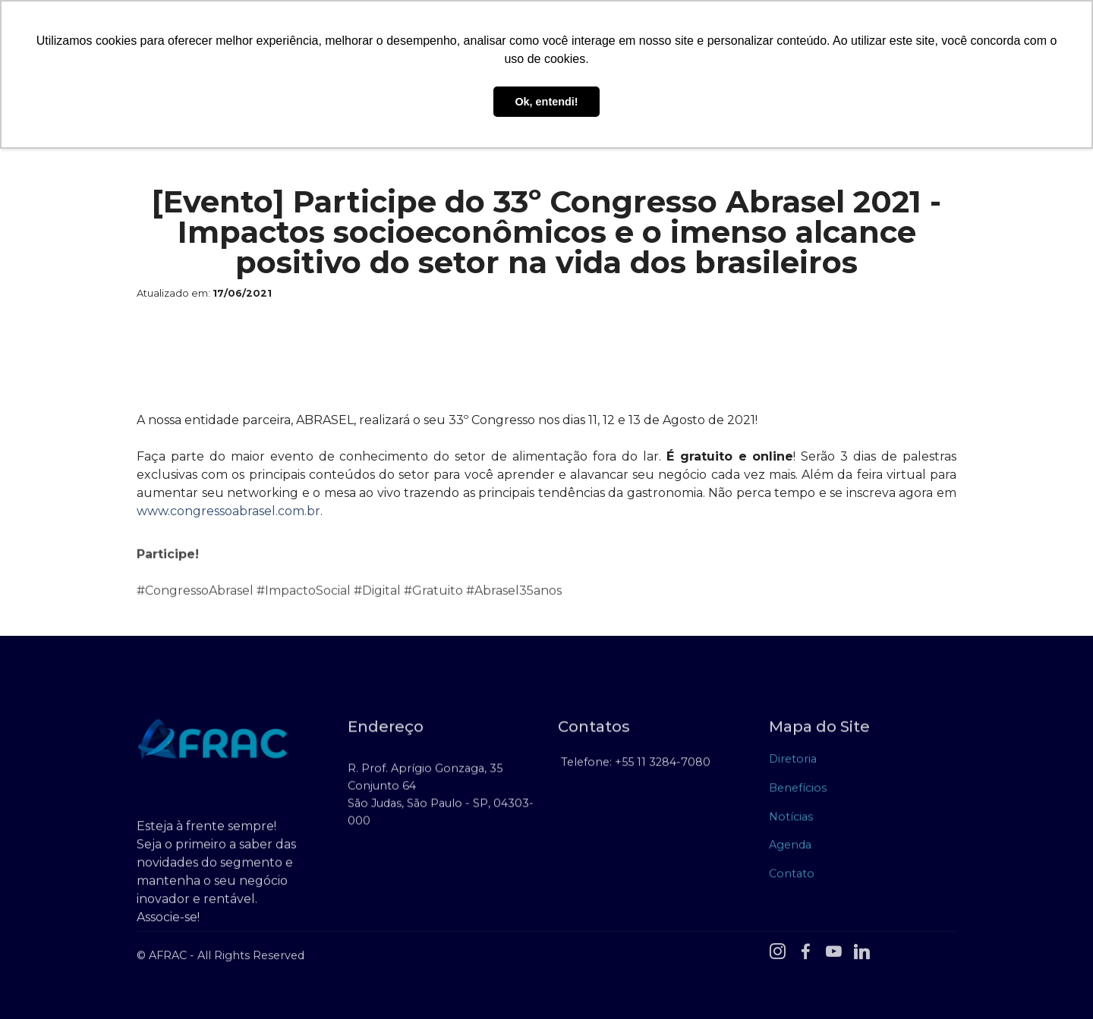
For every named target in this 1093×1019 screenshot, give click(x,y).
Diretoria (793, 764)
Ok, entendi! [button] (546, 102)
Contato (791, 878)
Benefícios (798, 792)
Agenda (790, 849)
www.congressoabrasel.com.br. (231, 511)
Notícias (791, 821)
